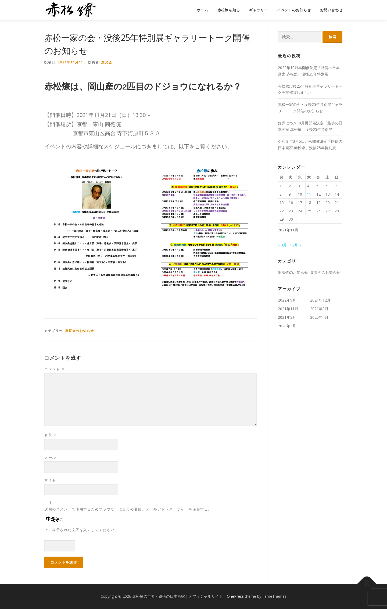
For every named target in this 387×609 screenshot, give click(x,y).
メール (52, 457)
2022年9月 (287, 300)
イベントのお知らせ (294, 10)
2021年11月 (288, 308)
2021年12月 (320, 300)
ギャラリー (258, 10)
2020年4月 (319, 317)
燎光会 (106, 62)
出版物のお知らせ (293, 272)
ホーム (202, 10)
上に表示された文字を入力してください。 (81, 529)
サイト (50, 480)
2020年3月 (287, 325)
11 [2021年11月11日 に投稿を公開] (309, 194)
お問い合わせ (331, 10)
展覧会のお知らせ (79, 330)
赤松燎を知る (228, 10)
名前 (50, 434)
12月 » (295, 245)
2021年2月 (287, 317)
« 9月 (282, 245)
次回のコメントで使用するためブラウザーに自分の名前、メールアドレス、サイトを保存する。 (128, 509)
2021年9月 (319, 308)
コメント (54, 369)
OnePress (235, 596)
